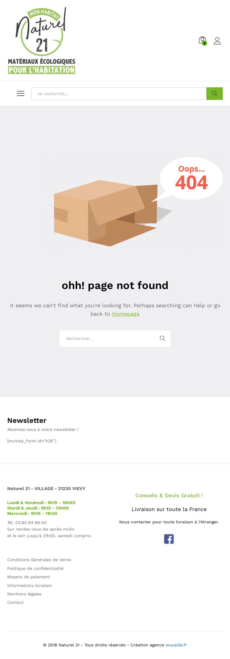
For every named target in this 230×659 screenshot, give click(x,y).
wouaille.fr (176, 644)
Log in (218, 41)
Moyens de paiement (28, 576)
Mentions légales (24, 593)
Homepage (126, 314)
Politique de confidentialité (35, 568)
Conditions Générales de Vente (39, 559)
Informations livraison (29, 585)
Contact (15, 602)
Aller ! (214, 93)
